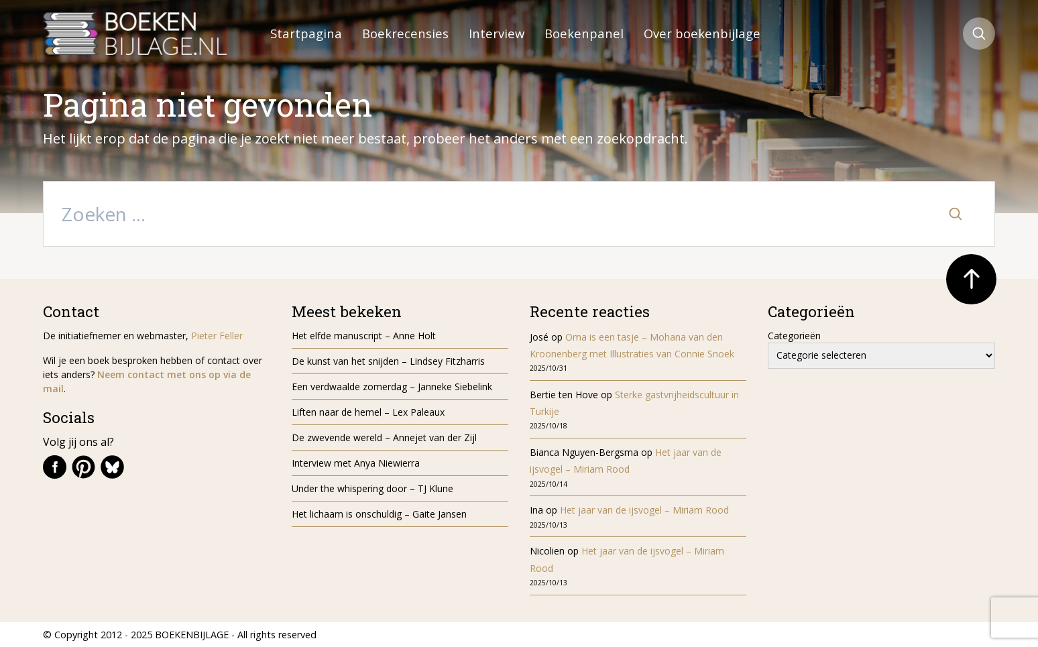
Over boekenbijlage (702, 33)
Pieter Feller (217, 335)
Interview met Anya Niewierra (356, 463)
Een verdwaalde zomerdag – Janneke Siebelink (392, 386)
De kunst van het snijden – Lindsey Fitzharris (388, 361)
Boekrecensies (405, 33)
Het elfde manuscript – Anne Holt (364, 335)
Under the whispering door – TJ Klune (372, 488)
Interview (496, 33)
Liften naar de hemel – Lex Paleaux (369, 412)
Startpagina (306, 33)
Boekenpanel (584, 33)
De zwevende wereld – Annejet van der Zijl (384, 437)
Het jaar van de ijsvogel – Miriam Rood (646, 510)
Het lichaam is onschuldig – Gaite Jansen (379, 514)
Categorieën (794, 335)
